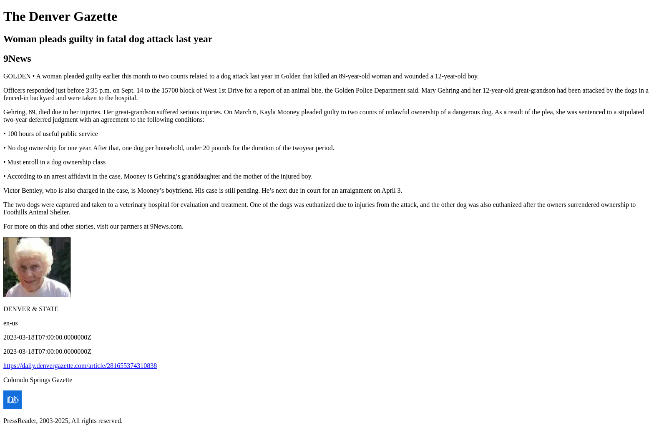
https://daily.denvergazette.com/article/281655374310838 (80, 365)
